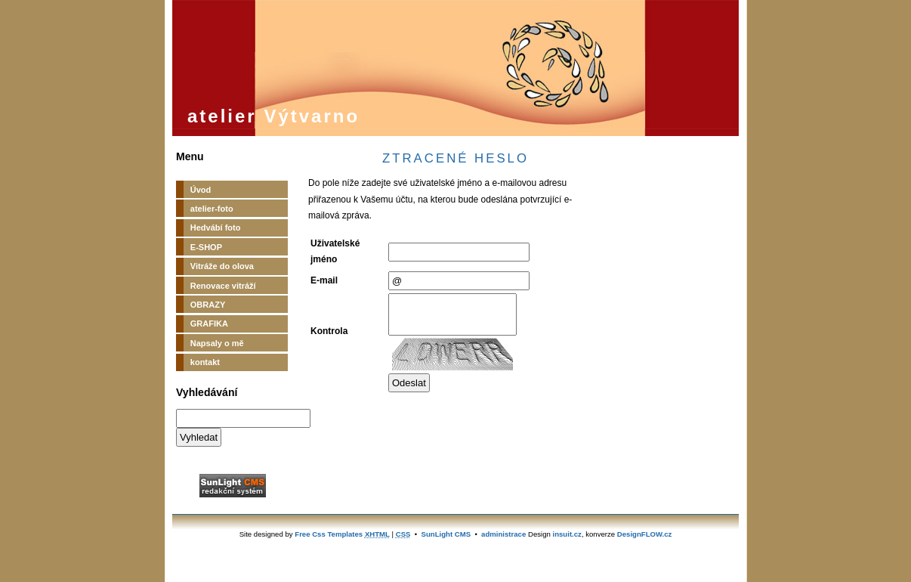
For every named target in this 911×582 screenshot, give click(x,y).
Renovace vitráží (223, 285)
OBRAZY (207, 304)
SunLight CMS (446, 534)
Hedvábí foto (215, 227)
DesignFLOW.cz (644, 534)
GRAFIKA (209, 323)
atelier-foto (211, 208)
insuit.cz (567, 534)
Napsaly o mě (217, 343)
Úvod (201, 189)
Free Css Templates (329, 534)
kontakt (205, 362)
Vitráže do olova (222, 266)
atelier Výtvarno (273, 116)
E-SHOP (206, 247)
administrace (503, 534)
